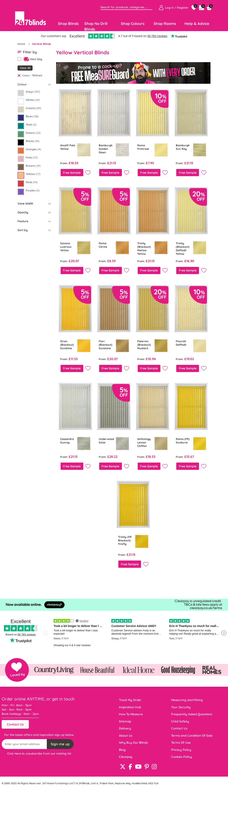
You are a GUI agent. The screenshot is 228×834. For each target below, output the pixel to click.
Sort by (23, 230)
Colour (22, 84)
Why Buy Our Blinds (133, 742)
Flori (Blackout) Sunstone (105, 345)
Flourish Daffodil (181, 343)
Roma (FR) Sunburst (183, 440)
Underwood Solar (106, 440)
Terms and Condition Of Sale (192, 735)
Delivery (125, 728)
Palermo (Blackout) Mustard (144, 345)
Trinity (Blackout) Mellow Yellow (144, 248)
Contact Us (15, 724)
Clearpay (125, 757)
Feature (23, 221)
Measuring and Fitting (187, 700)
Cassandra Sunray (67, 440)
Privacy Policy (181, 750)
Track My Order (130, 700)
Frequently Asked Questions (191, 714)
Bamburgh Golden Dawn (106, 149)
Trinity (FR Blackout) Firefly (125, 540)
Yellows (37, 75)
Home (22, 43)
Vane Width (25, 203)
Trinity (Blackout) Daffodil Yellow (182, 248)
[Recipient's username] (24, 744)
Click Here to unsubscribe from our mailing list (39, 753)
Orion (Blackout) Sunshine (67, 345)
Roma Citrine (103, 245)
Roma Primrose (143, 147)
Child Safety (180, 721)
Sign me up (60, 744)
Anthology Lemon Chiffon (144, 442)
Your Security (181, 707)
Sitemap (125, 721)
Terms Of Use (181, 742)
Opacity (23, 212)
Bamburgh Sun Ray (183, 147)
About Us (125, 735)
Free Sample (72, 172)
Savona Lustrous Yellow (65, 247)
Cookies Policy (181, 757)
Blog (122, 750)
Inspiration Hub (130, 707)
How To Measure (131, 714)
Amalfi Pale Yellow (67, 147)
